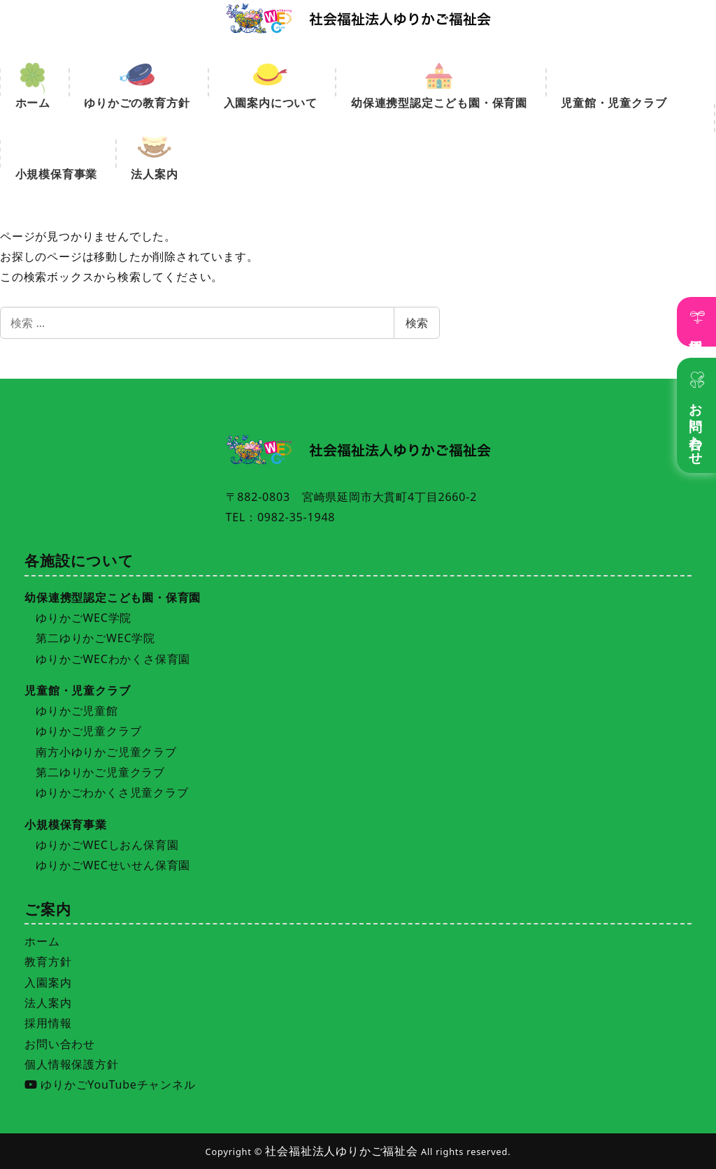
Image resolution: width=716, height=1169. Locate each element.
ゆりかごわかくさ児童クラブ (112, 792)
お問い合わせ (696, 426)
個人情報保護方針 (71, 1064)
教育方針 (47, 961)
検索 (417, 323)
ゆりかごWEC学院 (83, 617)
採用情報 (696, 331)
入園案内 (47, 982)
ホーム (41, 941)
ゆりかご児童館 (77, 710)
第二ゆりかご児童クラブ (100, 772)
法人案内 (47, 1002)
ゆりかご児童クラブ (88, 731)
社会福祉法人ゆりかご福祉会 (341, 1151)
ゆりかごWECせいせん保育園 (113, 865)
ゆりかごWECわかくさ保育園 (113, 659)
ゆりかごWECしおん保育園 (107, 844)
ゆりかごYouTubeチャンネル (109, 1084)
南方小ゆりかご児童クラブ (106, 752)
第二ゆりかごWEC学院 (95, 638)
